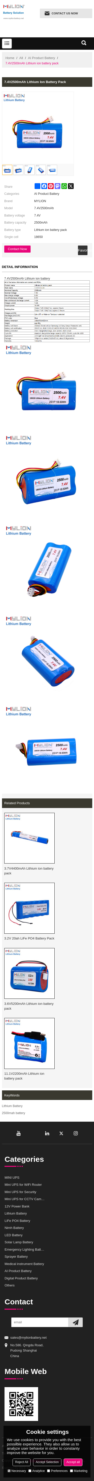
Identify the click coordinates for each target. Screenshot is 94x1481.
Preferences (57, 1471)
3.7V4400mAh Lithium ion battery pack (29, 871)
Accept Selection (47, 1462)
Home (10, 58)
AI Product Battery (41, 58)
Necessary (17, 1471)
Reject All (21, 1462)
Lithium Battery (12, 1106)
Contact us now (65, 13)
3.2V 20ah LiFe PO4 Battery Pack (29, 938)
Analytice (36, 1471)
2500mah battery (13, 1113)
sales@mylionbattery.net (28, 1337)
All (21, 58)
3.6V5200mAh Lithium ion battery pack (29, 1006)
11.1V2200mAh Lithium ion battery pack (24, 1076)
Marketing (78, 1471)
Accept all (73, 1462)
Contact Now (17, 249)
